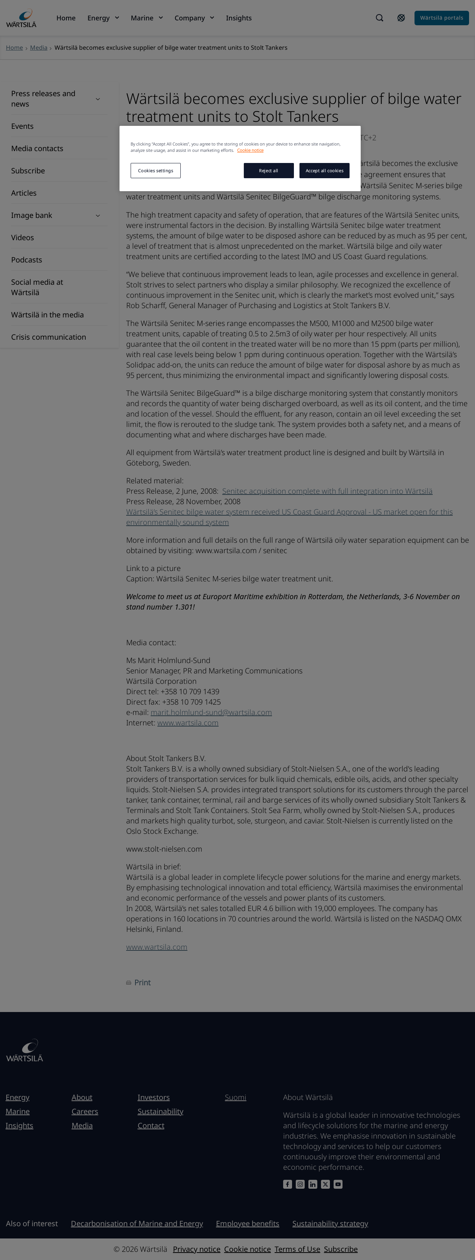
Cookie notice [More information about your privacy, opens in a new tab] (250, 150)
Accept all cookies (324, 170)
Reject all (268, 170)
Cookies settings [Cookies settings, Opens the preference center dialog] (155, 170)
